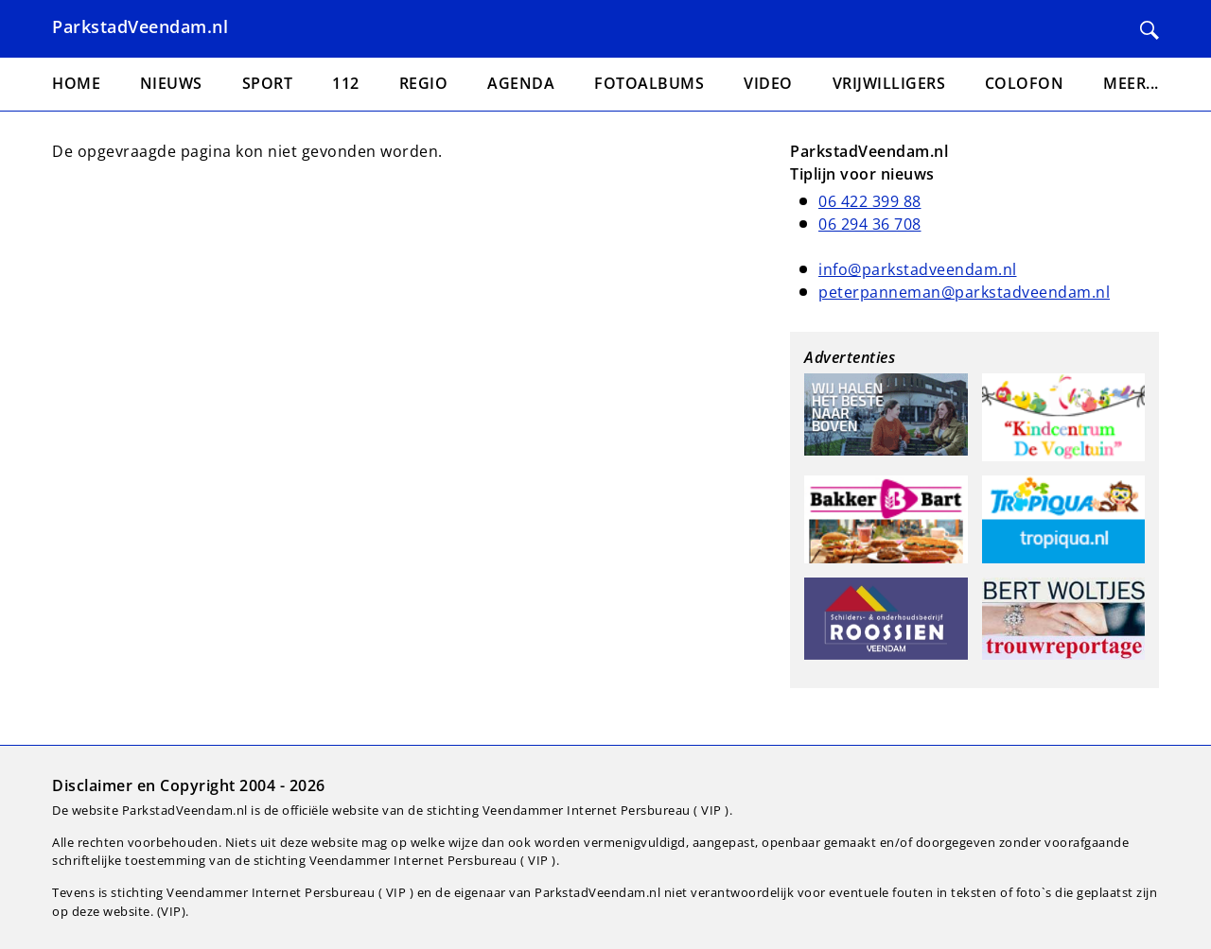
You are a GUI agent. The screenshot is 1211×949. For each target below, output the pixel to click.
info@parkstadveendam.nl (917, 269)
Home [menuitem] (76, 83)
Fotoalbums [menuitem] (649, 83)
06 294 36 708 (869, 224)
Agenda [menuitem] (520, 83)
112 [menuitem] (346, 83)
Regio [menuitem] (423, 83)
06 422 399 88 (869, 201)
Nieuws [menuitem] (171, 83)
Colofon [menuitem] (1024, 83)
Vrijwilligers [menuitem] (889, 83)
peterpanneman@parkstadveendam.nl (964, 292)
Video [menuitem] (768, 83)
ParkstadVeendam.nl (140, 26)
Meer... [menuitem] (1131, 83)
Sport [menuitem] (267, 83)
